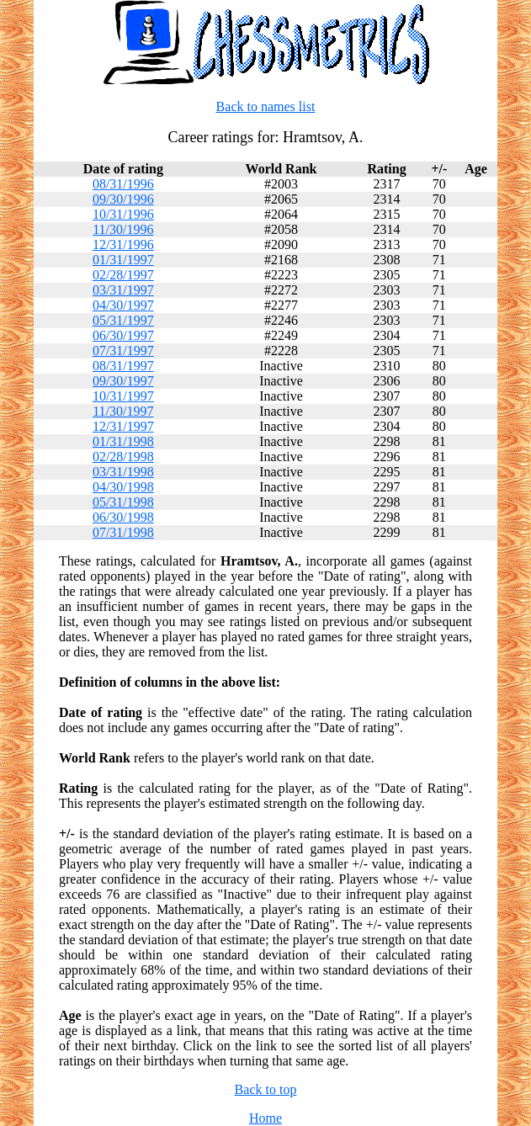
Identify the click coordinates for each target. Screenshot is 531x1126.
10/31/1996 (123, 214)
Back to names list (266, 106)
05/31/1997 (123, 320)
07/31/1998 (123, 532)
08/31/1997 (123, 366)
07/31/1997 (123, 350)
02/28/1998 (123, 456)
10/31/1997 (123, 396)
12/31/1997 (123, 426)
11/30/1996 (123, 229)
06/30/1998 (123, 517)
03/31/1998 (123, 472)
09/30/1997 (123, 381)
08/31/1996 (123, 184)
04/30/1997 (123, 305)
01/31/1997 (123, 259)
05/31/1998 (123, 502)
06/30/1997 (123, 335)
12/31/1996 (123, 244)
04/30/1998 (123, 487)
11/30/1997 (123, 411)
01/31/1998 (123, 441)
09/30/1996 (123, 199)
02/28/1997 (123, 275)
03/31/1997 (123, 290)
